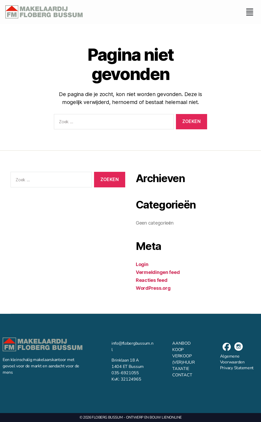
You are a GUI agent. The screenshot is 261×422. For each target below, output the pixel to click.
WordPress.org (153, 288)
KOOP (178, 350)
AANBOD (181, 343)
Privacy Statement (237, 368)
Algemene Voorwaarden (232, 359)
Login (142, 264)
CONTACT (182, 375)
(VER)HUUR (183, 362)
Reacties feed (151, 280)
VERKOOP (182, 356)
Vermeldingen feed (158, 272)
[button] (172, 12)
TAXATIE (180, 369)
